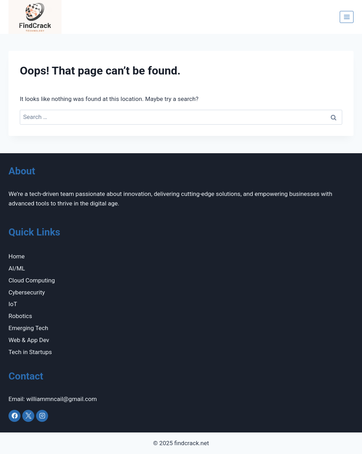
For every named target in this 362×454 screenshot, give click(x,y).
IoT (12, 303)
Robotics (20, 315)
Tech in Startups (30, 352)
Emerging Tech (28, 327)
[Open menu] (347, 17)
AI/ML (16, 268)
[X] (28, 416)
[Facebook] (14, 416)
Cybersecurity (26, 292)
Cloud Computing (31, 280)
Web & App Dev (28, 340)
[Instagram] (42, 416)
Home (16, 256)
